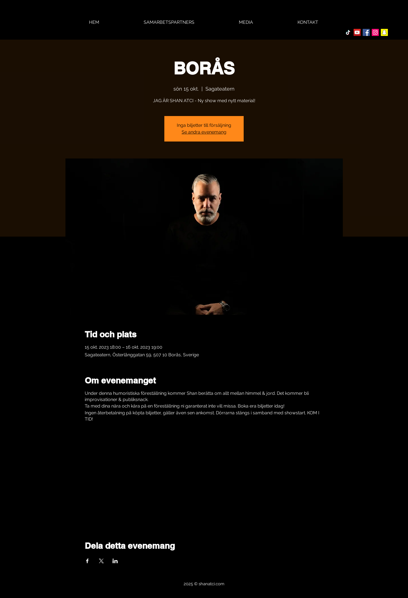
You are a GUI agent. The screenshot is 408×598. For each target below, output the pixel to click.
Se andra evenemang (204, 132)
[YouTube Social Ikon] (357, 32)
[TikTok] (348, 32)
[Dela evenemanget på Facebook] (87, 561)
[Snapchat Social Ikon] (384, 32)
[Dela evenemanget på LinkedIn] (115, 561)
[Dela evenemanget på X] (101, 561)
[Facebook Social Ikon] (366, 32)
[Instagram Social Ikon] (375, 32)
